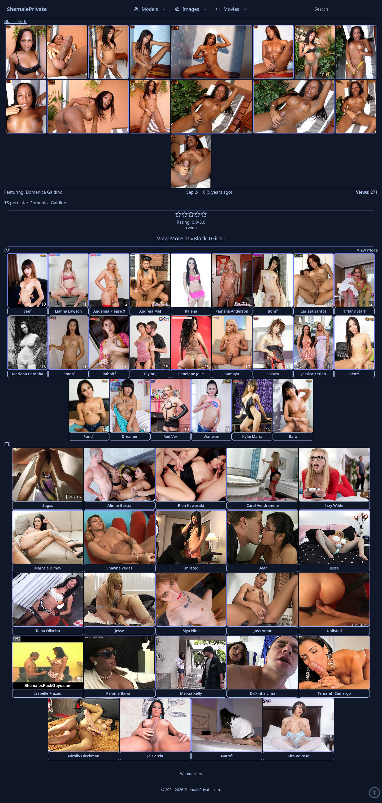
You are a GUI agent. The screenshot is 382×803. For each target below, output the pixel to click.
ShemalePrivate (27, 8)
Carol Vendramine (262, 505)
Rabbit (109, 373)
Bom (272, 311)
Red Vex (170, 436)
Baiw (293, 436)
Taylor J (150, 373)
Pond (89, 436)
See (28, 311)
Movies (232, 9)
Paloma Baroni (119, 693)
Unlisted (191, 568)
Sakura (272, 373)
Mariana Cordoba (27, 373)
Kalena (191, 311)
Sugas (47, 505)
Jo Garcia (155, 755)
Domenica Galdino (44, 192)
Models (150, 9)
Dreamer (130, 436)
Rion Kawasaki (191, 505)
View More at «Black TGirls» (191, 238)
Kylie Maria (252, 436)
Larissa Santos (314, 311)
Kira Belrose (298, 755)
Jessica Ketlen (313, 373)
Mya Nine (191, 630)
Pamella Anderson (231, 311)
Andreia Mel (150, 311)
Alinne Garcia (119, 505)
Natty (227, 755)
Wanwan (211, 436)
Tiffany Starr (354, 311)
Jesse (334, 568)
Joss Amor (263, 630)
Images (191, 9)
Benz (354, 373)
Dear (262, 568)
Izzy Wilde (334, 505)
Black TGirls (15, 21)
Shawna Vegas (119, 568)
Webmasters (191, 773)
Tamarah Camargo (334, 693)
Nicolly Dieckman (83, 755)
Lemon (69, 373)
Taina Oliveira (48, 630)
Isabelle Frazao (47, 693)
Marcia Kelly (191, 693)
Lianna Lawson (68, 311)
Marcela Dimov (47, 568)
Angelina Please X (109, 311)
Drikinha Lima (262, 693)
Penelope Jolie (191, 373)
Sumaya (232, 373)
